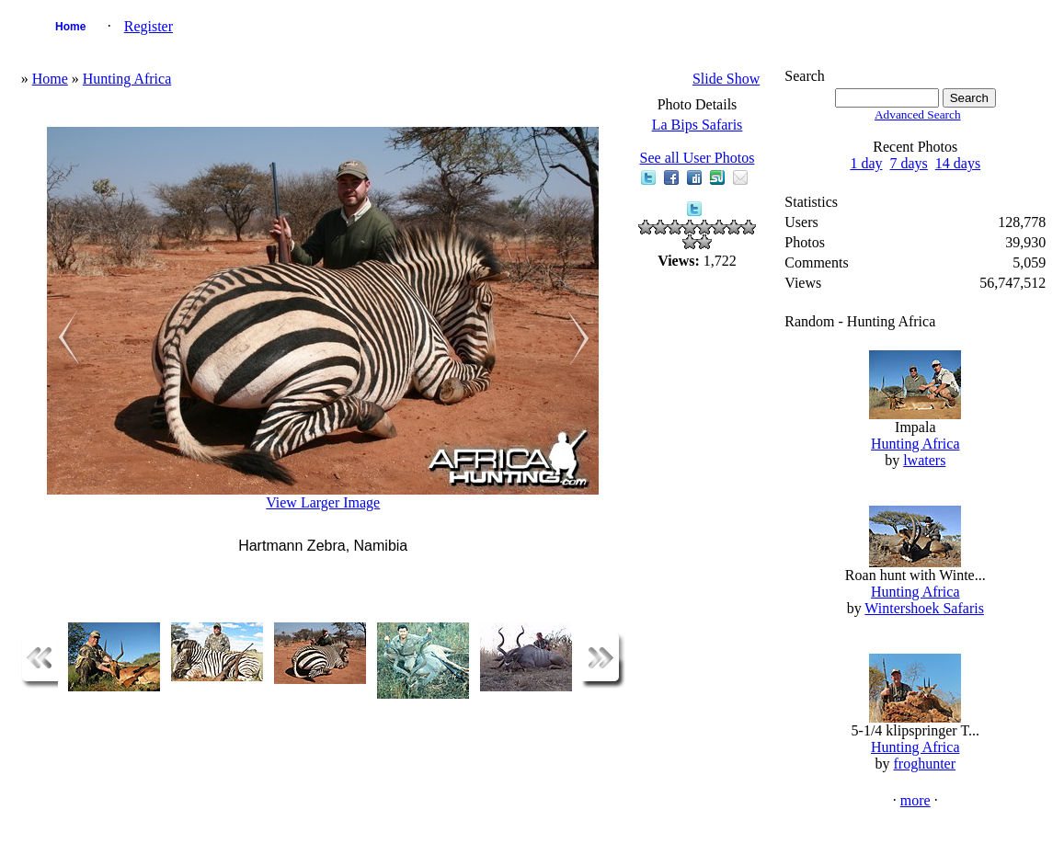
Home (70, 26)
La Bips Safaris (697, 124)
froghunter (925, 763)
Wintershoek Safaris (924, 608)
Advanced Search (918, 114)
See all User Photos (697, 157)
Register (148, 26)
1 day (866, 163)
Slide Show (726, 78)
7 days (909, 163)
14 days (957, 163)
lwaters (924, 460)
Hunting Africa (127, 78)
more (915, 800)
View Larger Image (323, 502)
